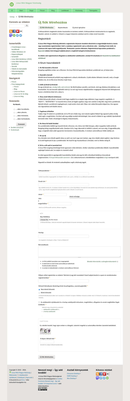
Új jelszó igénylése (78, 28)
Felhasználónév (44, 171)
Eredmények (15, 130)
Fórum (42, 10)
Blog (53, 10)
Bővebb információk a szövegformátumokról (101, 261)
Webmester (13, 375)
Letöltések (65, 10)
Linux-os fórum (19, 91)
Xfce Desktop (72, 378)
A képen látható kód (48, 339)
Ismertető (15, 57)
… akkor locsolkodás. (22, 109)
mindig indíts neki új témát (61, 87)
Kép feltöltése (45, 217)
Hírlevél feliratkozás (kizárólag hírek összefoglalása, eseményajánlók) (63, 286)
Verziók (14, 66)
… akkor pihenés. (21, 112)
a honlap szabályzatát (49, 311)
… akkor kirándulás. (22, 116)
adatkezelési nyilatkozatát (50, 309)
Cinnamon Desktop (74, 373)
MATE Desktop (72, 376)
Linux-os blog (19, 96)
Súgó (31, 10)
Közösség (78, 10)
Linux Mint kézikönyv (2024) (22, 59)
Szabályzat (21, 377)
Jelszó (40, 194)
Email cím (42, 181)
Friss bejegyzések (18, 84)
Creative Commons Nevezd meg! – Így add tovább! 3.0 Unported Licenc (50, 381)
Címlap (12, 17)
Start (21, 10)
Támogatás (93, 10)
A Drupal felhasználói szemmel (59, 157)
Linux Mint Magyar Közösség (28, 3)
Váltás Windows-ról (18, 52)
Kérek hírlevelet (46, 293)
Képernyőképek (17, 54)
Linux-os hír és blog (21, 94)
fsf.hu (23, 380)
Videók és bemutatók (19, 69)
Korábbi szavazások (17, 127)
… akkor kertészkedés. (23, 119)
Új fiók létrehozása (47, 27)
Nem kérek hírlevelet (48, 289)
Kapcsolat (29, 377)
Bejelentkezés (63, 28)
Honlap (41, 233)
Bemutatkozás (43, 245)
